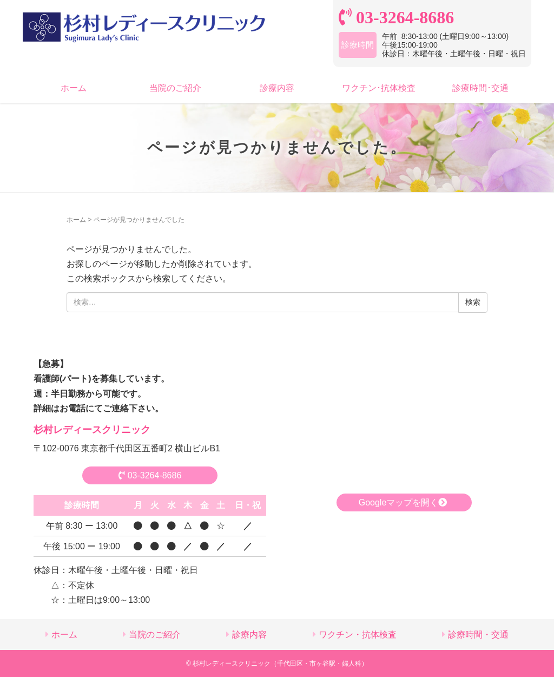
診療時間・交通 (478, 634)
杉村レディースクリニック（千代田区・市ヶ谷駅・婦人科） (280, 663)
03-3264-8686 (150, 475)
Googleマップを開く (404, 502)
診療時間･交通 (480, 88)
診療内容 (277, 88)
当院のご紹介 (175, 88)
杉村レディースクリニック (92, 429)
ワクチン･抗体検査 (379, 88)
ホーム (74, 88)
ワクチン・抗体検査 (358, 634)
